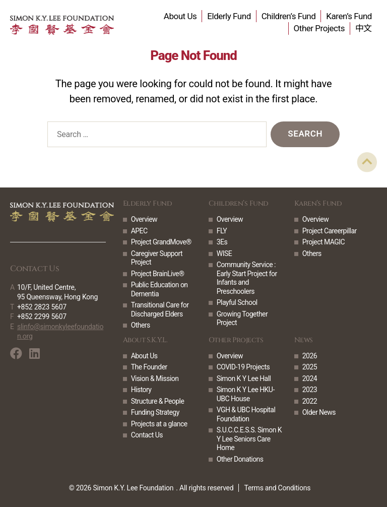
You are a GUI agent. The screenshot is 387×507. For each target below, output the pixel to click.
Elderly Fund (228, 16)
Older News (319, 412)
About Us (180, 16)
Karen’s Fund (349, 16)
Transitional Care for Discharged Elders (160, 309)
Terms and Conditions (277, 488)
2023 (309, 390)
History (141, 390)
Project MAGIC (323, 242)
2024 (309, 378)
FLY (222, 231)
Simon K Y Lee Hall (244, 378)
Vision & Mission (155, 378)
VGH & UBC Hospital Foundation (246, 414)
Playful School (237, 302)
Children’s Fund (289, 16)
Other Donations (240, 459)
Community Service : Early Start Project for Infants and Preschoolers (247, 278)
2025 (309, 367)
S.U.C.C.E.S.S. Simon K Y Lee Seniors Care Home (249, 439)
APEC (139, 231)
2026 (309, 356)
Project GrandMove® (161, 242)
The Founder (149, 367)
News (303, 340)
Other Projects (319, 28)
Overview (144, 219)
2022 (309, 401)
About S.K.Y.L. (145, 340)
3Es (222, 242)
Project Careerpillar (329, 231)
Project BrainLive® (157, 274)
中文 (363, 28)
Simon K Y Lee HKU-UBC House (246, 394)
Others (140, 325)
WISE (224, 253)
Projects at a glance (159, 424)
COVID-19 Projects (243, 367)
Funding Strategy (155, 412)
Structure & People (157, 401)
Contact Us (147, 435)
